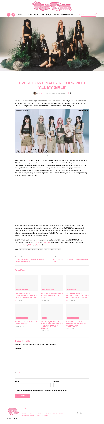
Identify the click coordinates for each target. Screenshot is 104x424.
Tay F (40, 93)
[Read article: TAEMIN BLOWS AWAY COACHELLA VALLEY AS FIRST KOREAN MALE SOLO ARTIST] (77, 284)
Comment (19, 349)
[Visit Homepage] (52, 6)
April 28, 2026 (45, 300)
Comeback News (22, 290)
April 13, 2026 (70, 329)
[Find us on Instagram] (8, 14)
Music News (72, 290)
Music (63, 93)
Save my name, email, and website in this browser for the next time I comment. (42, 390)
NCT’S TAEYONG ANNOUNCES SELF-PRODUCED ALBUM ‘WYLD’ (52, 296)
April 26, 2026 (70, 300)
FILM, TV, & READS (52, 15)
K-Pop (59, 93)
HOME (24, 413)
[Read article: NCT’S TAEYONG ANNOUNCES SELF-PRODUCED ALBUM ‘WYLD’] (52, 284)
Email (17, 382)
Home (20, 15)
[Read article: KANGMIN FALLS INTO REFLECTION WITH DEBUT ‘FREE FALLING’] (77, 312)
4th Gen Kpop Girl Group (27, 249)
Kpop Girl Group (55, 249)
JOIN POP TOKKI (42, 416)
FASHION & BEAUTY (67, 15)
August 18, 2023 (50, 93)
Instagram (46, 242)
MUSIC (42, 15)
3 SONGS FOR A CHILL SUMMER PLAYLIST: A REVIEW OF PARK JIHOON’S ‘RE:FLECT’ (26, 296)
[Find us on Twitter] (13, 14)
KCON (28, 160)
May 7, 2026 (18, 300)
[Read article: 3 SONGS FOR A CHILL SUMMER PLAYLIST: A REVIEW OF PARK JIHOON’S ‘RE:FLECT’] (26, 284)
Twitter (37, 242)
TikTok (30, 245)
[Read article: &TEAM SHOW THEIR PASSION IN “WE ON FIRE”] (26, 312)
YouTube (39, 245)
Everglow (39, 249)
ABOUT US (28, 15)
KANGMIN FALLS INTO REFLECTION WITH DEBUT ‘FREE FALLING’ (75, 325)
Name (17, 373)
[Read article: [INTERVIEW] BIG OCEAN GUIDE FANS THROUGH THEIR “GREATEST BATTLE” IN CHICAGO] (52, 312)
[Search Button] (95, 15)
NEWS (36, 15)
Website (56, 382)
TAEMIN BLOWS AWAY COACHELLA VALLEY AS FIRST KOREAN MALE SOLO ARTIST (77, 296)
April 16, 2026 (45, 331)
